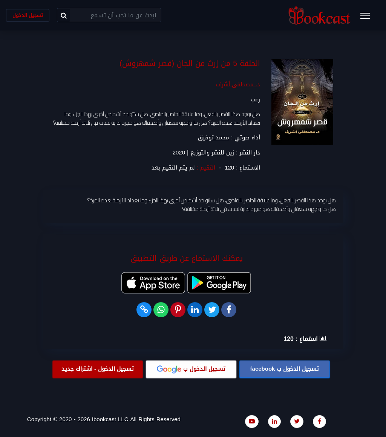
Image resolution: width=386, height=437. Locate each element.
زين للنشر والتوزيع (212, 153)
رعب (255, 100)
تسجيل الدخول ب (284, 369)
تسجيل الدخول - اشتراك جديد (97, 369)
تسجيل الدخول (27, 15)
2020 (179, 153)
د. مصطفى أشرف (238, 84)
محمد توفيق (213, 138)
